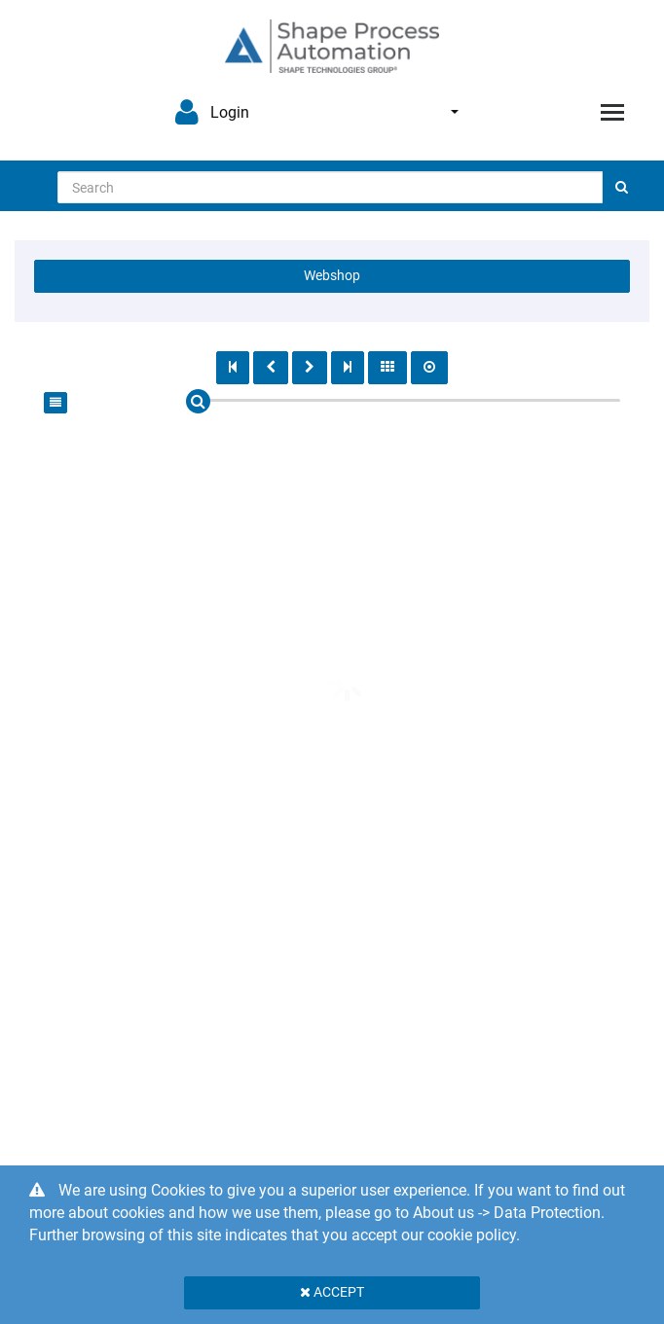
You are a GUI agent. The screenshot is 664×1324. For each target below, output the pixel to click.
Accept (332, 1292)
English (455, 112)
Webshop (332, 275)
